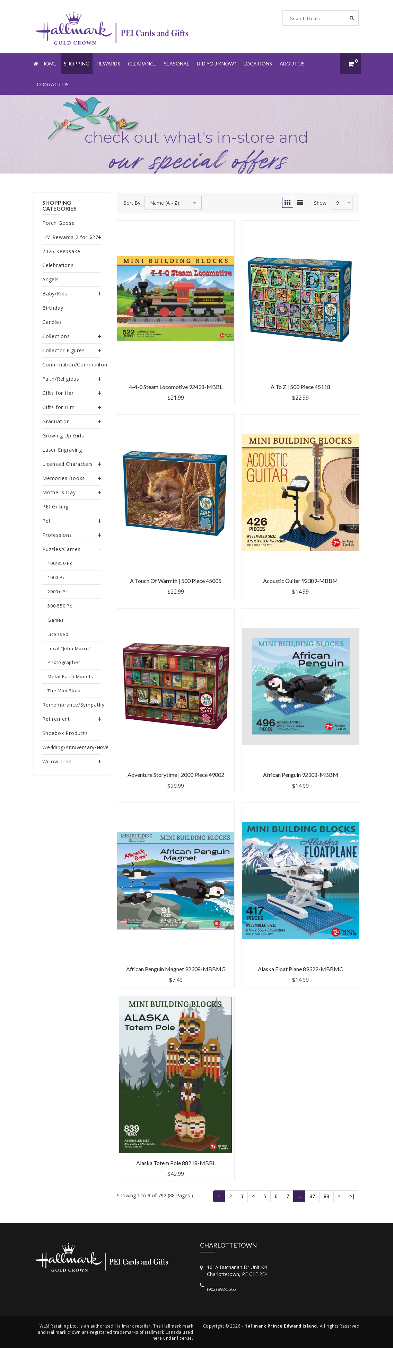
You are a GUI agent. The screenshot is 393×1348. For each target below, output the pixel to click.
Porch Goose (58, 223)
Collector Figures (63, 350)
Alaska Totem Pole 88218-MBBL (176, 1163)
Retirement (56, 719)
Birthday (52, 307)
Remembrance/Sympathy (73, 704)
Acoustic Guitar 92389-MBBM (300, 580)
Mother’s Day (59, 492)
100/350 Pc (59, 563)
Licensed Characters (67, 464)
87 (312, 1196)
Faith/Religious (60, 378)
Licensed (57, 634)
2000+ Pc (57, 591)
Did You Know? (216, 63)
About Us (292, 63)
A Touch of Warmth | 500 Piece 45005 (175, 580)
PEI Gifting (55, 506)
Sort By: (132, 202)
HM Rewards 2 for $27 (70, 237)
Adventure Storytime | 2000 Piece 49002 (176, 774)
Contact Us (53, 84)
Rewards (108, 63)
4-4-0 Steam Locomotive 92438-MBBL (175, 386)
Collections (56, 336)
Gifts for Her (57, 393)
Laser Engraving (62, 449)
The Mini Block (64, 691)
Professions (57, 535)
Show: (321, 202)
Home (45, 63)
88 (326, 1196)
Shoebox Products (65, 733)
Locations (258, 63)
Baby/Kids (54, 293)
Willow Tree (57, 761)
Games (55, 620)
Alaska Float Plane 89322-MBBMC (300, 969)
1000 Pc (56, 577)
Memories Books (63, 478)
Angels (50, 279)
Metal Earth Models (70, 676)
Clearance (142, 63)
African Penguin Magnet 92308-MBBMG (176, 969)
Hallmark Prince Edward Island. (281, 1326)
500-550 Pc (59, 606)
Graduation (56, 421)
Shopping (76, 63)
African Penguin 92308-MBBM (300, 774)
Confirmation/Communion (74, 364)
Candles (52, 322)
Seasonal (176, 63)
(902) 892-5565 (221, 1289)
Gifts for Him (58, 407)
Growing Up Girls (63, 435)
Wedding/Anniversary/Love (75, 747)
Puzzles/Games (61, 549)
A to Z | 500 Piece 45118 (300, 386)
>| (352, 1196)
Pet (46, 520)
